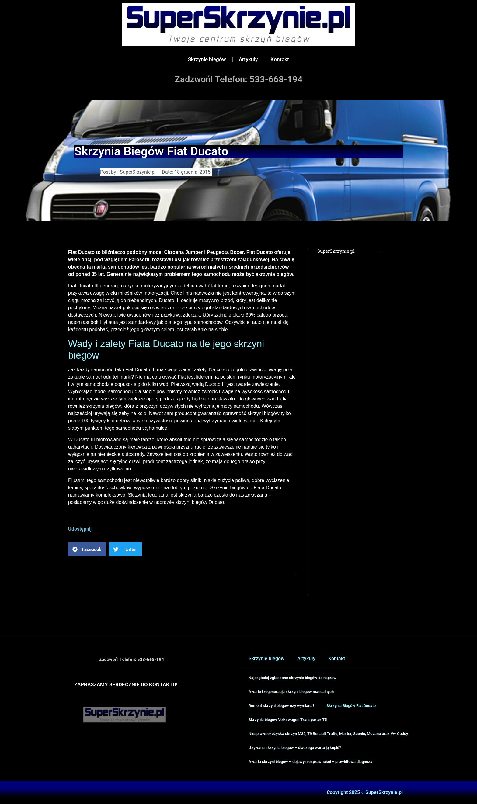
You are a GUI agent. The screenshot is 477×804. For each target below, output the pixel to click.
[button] (87, 549)
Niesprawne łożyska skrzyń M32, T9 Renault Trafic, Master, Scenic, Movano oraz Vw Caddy (328, 733)
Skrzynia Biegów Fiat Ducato (351, 705)
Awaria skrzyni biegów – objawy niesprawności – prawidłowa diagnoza (310, 761)
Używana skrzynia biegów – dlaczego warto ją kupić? (295, 747)
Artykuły (248, 59)
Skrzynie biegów (207, 59)
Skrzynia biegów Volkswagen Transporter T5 (288, 719)
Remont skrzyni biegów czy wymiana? (281, 705)
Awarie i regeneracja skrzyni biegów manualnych (291, 691)
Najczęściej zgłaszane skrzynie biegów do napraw (292, 677)
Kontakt (279, 59)
